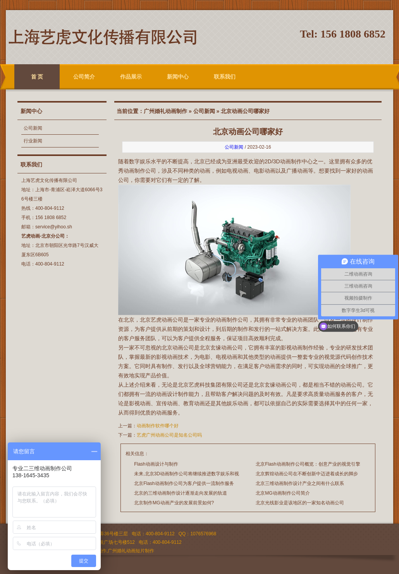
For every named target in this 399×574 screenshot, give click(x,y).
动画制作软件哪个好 (158, 425)
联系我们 (225, 77)
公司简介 (84, 77)
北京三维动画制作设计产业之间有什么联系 (300, 483)
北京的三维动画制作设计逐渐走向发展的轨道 (180, 493)
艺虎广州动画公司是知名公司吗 (169, 435)
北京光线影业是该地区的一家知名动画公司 (300, 502)
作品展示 (131, 77)
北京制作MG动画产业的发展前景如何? (174, 502)
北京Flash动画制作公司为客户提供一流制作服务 (184, 483)
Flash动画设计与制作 (156, 464)
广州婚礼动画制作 (165, 111)
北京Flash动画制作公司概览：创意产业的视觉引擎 (308, 464)
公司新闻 (33, 128)
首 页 (37, 77)
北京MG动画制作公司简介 (283, 493)
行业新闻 (33, 141)
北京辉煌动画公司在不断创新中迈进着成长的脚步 (307, 473)
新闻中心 (178, 77)
